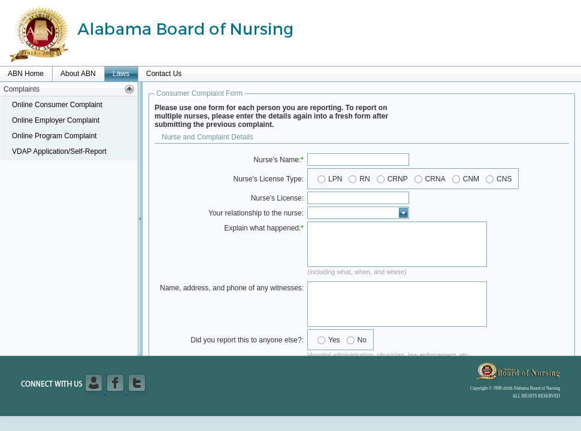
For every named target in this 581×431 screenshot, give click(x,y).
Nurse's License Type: (269, 179)
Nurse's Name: (277, 160)
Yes (334, 340)
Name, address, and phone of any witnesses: (232, 288)
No (362, 340)
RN (364, 179)
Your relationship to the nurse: (256, 213)
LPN (335, 179)
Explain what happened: (262, 228)
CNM (471, 179)
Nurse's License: (277, 198)
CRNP (398, 179)
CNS (504, 179)
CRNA (435, 179)
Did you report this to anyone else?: (247, 340)
